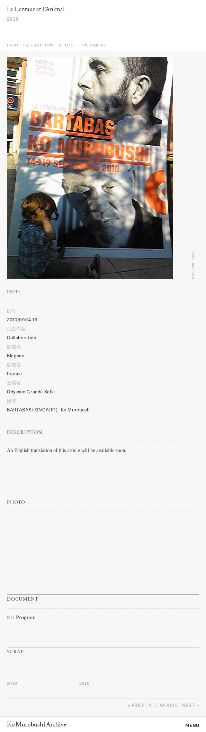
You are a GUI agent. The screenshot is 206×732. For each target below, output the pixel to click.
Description (38, 45)
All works (163, 705)
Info (12, 45)
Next (188, 705)
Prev (138, 705)
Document (92, 45)
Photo (67, 45)
